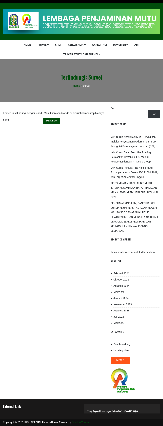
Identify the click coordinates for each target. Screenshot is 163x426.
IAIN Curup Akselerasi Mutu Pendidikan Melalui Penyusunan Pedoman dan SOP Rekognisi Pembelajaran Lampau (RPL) (133, 141)
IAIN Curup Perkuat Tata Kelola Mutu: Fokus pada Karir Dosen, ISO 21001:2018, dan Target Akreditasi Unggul (134, 172)
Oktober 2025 (121, 279)
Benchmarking (121, 344)
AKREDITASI (99, 44)
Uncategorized (121, 350)
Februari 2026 (121, 273)
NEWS (120, 360)
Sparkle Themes (81, 422)
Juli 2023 (118, 316)
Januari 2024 (121, 298)
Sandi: (23, 122)
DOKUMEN (119, 44)
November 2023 (122, 304)
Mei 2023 (118, 322)
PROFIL (42, 44)
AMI (136, 44)
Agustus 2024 (121, 285)
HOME (27, 44)
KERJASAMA (76, 44)
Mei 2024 (118, 291)
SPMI (58, 44)
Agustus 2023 (121, 310)
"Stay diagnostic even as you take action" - (112, 411)
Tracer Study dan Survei (80, 54)
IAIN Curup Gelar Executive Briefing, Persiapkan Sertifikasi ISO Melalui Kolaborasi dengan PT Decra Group (131, 157)
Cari (113, 108)
